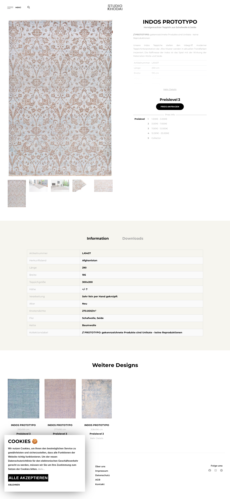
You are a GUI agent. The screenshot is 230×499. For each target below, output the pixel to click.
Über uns (100, 463)
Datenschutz (102, 471)
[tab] (98, 238)
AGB (97, 476)
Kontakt (100, 480)
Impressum (101, 467)
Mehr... (41, 469)
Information (98, 238)
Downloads (132, 238)
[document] (44, 463)
